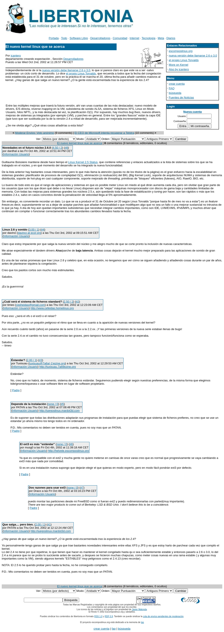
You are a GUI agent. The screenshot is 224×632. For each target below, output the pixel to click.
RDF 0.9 (109, 616)
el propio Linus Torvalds (81, 73)
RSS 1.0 (98, 616)
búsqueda (175, 93)
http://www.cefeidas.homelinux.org (52, 308)
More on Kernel (178, 64)
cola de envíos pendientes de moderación (163, 616)
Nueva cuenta (192, 111)
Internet (134, 38)
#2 (77, 301)
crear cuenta (177, 83)
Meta (161, 38)
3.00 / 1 (33, 229)
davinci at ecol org (29, 232)
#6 (71, 444)
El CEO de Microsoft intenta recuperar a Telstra (104, 132)
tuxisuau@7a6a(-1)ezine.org (47, 363)
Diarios (170, 38)
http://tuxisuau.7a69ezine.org (57, 366)
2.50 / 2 (68, 301)
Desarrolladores (100, 38)
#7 (81, 487)
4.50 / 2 (57, 147)
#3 (40, 360)
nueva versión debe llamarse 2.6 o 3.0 (66, 70)
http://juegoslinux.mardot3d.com (59, 410)
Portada (54, 38)
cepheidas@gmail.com (30, 305)
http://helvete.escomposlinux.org (68, 450)
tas (142, 622)
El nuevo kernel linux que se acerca (79, 143)
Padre (16, 390)
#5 (62, 404)
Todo (64, 38)
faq (114, 628)
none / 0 (53, 404)
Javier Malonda (139, 609)
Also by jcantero (179, 69)
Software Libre (79, 38)
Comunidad (120, 38)
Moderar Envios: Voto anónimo (34, 132)
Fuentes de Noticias (181, 97)
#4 (42, 229)
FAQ (172, 88)
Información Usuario (16, 154)
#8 (66, 147)
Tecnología (148, 38)
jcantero (16, 55)
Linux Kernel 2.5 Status (83, 162)
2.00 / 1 (31, 360)
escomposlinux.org (180, 51)
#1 (49, 524)
